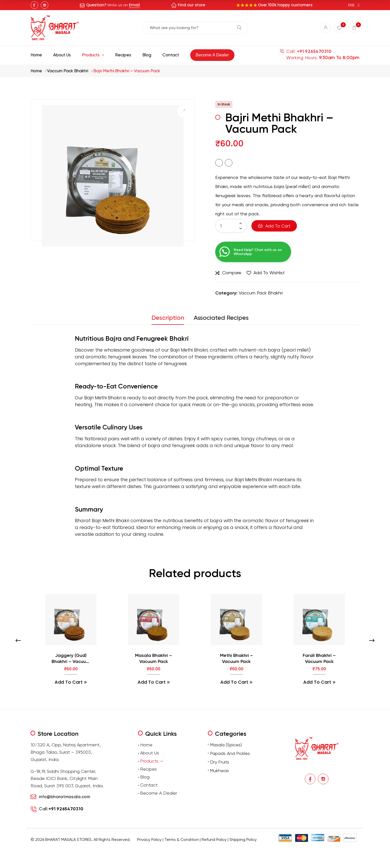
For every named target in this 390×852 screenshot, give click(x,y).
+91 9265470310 (314, 51)
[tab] (170, 319)
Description (167, 317)
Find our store (191, 5)
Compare (231, 272)
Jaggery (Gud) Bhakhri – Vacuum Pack (71, 658)
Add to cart (278, 225)
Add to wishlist (269, 272)
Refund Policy (214, 839)
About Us (149, 752)
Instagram (44, 5)
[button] (183, 111)
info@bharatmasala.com (64, 796)
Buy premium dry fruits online (211, 847)
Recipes (148, 769)
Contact (149, 785)
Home (36, 70)
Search (239, 28)
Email (134, 5)
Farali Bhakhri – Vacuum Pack (319, 658)
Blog (144, 776)
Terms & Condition (181, 839)
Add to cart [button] (69, 682)
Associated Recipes (221, 317)
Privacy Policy (149, 839)
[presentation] (18, 640)
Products (151, 761)
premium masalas (134, 847)
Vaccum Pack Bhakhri (67, 70)
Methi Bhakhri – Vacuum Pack (236, 658)
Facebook (34, 5)
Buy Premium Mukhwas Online (248, 847)
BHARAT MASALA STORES (68, 839)
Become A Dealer (158, 793)
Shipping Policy (243, 839)
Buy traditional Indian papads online (169, 847)
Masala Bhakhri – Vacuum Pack (153, 658)
